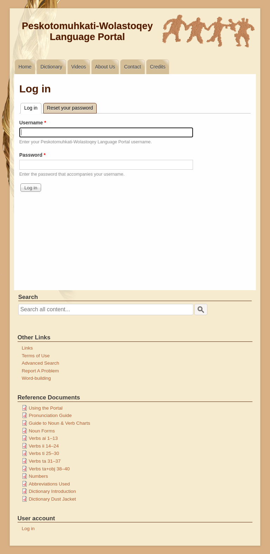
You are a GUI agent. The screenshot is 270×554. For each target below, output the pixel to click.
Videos (78, 67)
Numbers (38, 476)
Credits (158, 67)
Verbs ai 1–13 (43, 438)
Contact (132, 67)
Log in (32, 107)
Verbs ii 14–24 (44, 446)
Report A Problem (40, 370)
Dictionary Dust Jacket (52, 499)
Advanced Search (40, 363)
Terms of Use (36, 355)
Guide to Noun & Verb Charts (59, 423)
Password (31, 155)
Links (27, 348)
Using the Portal (46, 408)
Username (31, 122)
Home (24, 67)
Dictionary (51, 67)
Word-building (36, 378)
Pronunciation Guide (50, 415)
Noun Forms (42, 431)
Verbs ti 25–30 (44, 453)
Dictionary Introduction (52, 491)
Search (28, 297)
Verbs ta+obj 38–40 (49, 468)
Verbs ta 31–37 (45, 461)
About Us (105, 67)
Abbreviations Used (49, 484)
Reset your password (70, 108)
